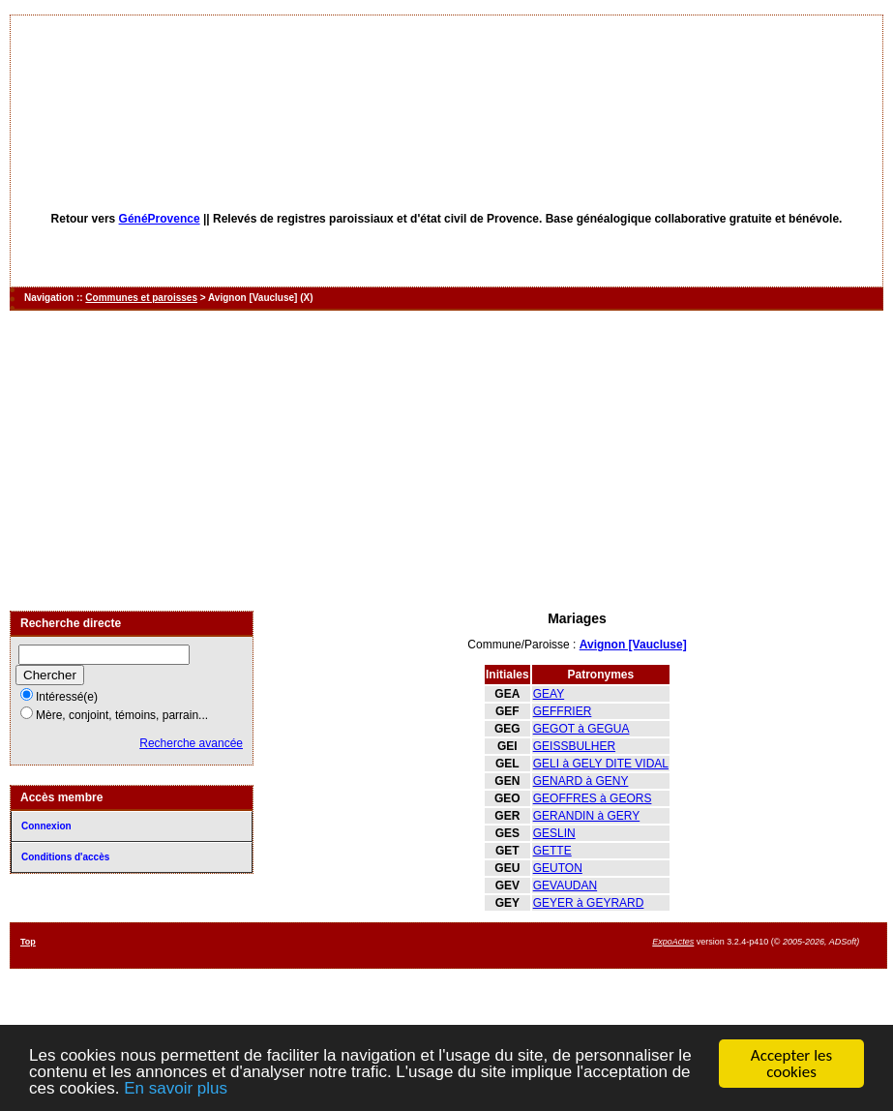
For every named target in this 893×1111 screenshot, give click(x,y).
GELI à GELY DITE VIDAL (601, 763)
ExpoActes (673, 941)
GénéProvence (159, 218)
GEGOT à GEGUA (581, 729)
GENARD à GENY (581, 781)
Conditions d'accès (65, 857)
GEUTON (557, 868)
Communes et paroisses (141, 297)
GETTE (552, 850)
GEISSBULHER (574, 746)
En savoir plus (175, 1089)
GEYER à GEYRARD (588, 903)
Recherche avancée (191, 743)
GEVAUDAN (565, 885)
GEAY (548, 694)
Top (28, 941)
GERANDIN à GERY (586, 816)
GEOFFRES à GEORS (592, 798)
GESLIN (554, 833)
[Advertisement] (446, 460)
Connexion (46, 826)
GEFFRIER (562, 711)
